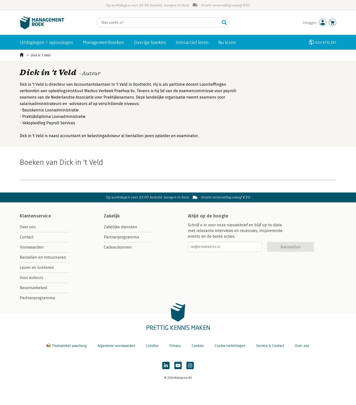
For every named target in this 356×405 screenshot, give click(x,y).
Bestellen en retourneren (43, 257)
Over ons (28, 227)
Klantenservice (35, 216)
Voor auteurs (31, 277)
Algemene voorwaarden (116, 346)
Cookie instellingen (230, 346)
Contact (27, 237)
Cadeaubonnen (118, 247)
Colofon (152, 346)
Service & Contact (270, 346)
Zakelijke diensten (120, 227)
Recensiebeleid (33, 287)
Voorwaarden (32, 247)
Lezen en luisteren (37, 267)
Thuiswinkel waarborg (67, 346)
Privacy (175, 346)
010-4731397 (325, 42)
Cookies (198, 346)
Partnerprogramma (37, 298)
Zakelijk (112, 216)
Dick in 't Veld (40, 55)
